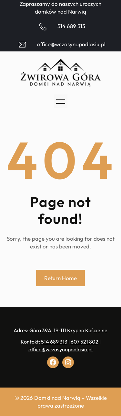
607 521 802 (84, 341)
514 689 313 (71, 26)
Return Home (60, 278)
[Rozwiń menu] (60, 101)
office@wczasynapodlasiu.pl (71, 44)
